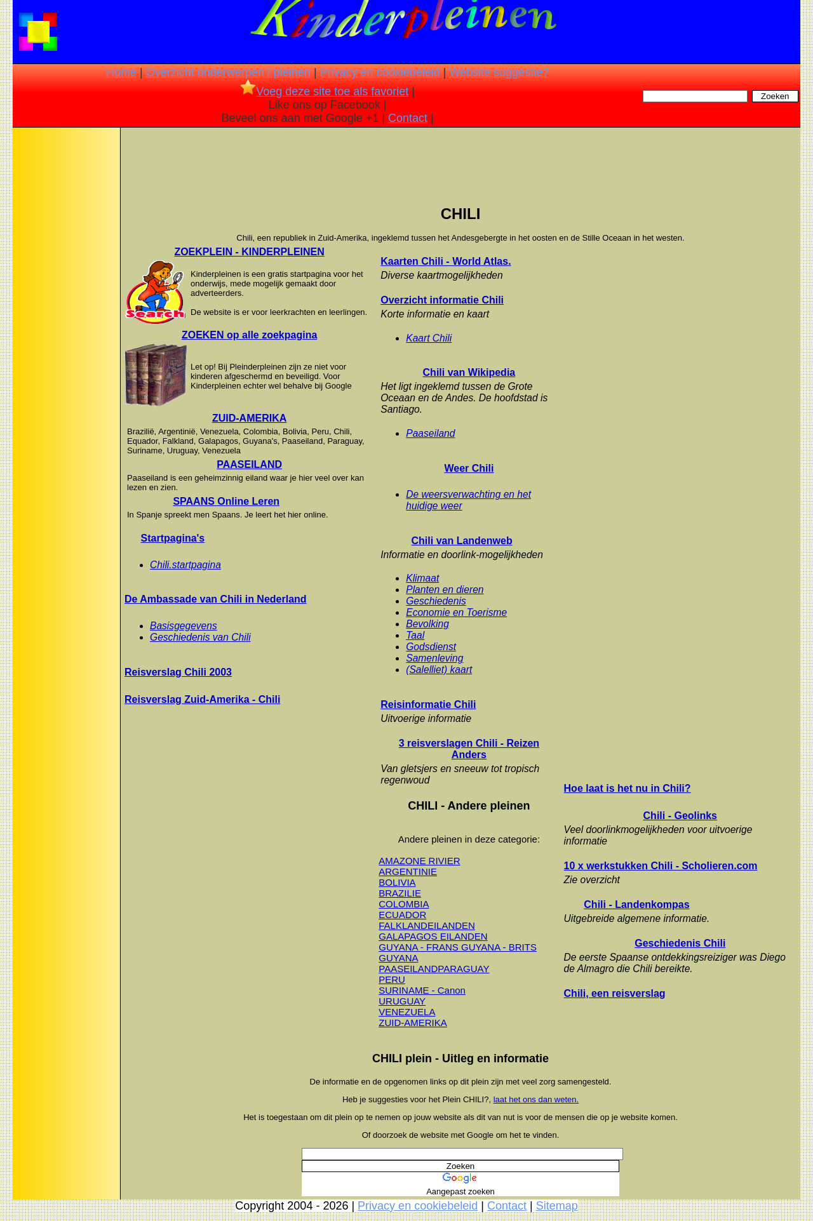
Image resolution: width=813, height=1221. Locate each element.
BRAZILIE (400, 893)
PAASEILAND (249, 464)
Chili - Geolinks (680, 815)
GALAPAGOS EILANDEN (433, 936)
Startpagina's (173, 538)
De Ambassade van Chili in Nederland (215, 599)
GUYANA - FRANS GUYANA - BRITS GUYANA (458, 952)
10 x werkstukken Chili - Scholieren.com (661, 865)
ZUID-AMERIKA (249, 418)
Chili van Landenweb (462, 540)
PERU (392, 979)
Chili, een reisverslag (615, 993)
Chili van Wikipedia (469, 372)
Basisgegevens (183, 625)
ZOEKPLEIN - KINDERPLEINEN (249, 251)
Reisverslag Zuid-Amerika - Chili (202, 699)
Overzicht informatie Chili (442, 300)
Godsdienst (431, 646)
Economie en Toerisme (456, 612)
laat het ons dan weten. (536, 1099)
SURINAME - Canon (422, 990)
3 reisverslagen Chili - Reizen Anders (469, 749)
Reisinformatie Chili (428, 704)
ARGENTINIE (408, 871)
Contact (407, 118)
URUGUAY (402, 1001)
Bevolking (427, 623)
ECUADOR (402, 914)
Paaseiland (430, 433)
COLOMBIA (404, 903)
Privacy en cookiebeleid (380, 72)
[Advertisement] (65, 330)
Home (121, 72)
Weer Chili (469, 468)
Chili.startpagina (185, 564)
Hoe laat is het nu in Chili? (627, 788)
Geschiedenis (436, 601)
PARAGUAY (463, 968)
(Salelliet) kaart (439, 669)
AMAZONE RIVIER (419, 860)
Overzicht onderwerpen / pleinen (228, 72)
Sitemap (557, 1205)
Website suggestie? (499, 72)
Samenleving (434, 658)
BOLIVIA (397, 882)
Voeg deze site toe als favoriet (324, 91)
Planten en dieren (444, 589)
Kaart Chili (429, 338)
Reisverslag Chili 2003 (178, 672)
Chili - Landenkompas (636, 904)
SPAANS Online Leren (226, 501)
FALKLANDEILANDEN (427, 925)
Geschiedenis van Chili (200, 637)
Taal (415, 635)
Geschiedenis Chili (680, 943)
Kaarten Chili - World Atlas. (445, 261)
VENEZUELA (407, 1011)
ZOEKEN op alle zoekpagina (249, 335)
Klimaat (422, 578)
